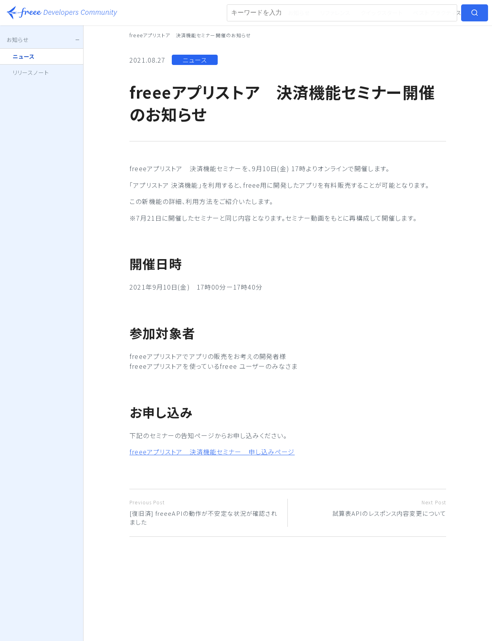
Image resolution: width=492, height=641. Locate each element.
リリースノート (31, 72)
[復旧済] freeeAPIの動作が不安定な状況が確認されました (205, 513)
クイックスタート (382, 13)
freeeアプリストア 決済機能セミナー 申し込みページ (211, 451)
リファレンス (335, 13)
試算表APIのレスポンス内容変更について (370, 508)
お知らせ (299, 13)
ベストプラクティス (437, 13)
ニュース (194, 60)
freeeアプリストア (254, 13)
